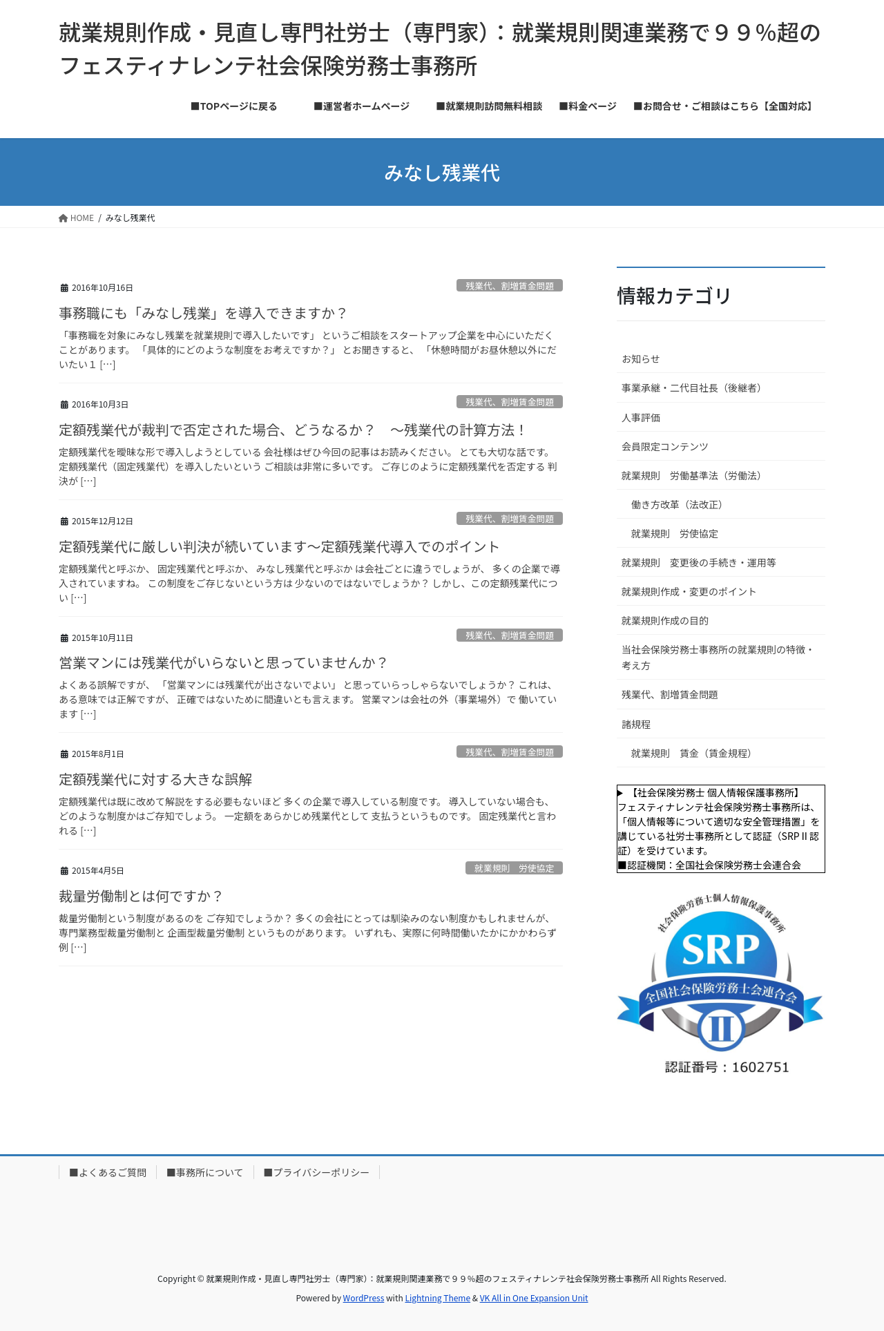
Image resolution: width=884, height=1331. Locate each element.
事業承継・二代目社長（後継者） (694, 387)
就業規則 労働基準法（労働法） (694, 475)
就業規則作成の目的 (665, 620)
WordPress (364, 1297)
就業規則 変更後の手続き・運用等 (699, 562)
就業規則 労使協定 (514, 867)
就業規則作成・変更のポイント (689, 591)
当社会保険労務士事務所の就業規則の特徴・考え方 (718, 657)
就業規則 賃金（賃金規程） (694, 753)
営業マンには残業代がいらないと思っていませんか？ (224, 662)
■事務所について (205, 1172)
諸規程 (636, 724)
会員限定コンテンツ (665, 446)
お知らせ (641, 358)
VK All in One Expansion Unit (534, 1297)
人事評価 (641, 417)
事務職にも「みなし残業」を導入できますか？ (204, 313)
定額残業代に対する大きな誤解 (162, 779)
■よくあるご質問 (107, 1172)
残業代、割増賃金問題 (509, 285)
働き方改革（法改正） (679, 504)
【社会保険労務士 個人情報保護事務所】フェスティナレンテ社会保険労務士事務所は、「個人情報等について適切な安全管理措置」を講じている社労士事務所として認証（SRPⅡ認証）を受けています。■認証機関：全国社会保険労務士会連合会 (718, 828)
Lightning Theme (437, 1297)
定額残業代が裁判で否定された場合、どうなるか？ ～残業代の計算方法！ (293, 429)
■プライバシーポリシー (317, 1172)
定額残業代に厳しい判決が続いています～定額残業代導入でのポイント (279, 546)
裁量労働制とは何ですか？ (141, 895)
